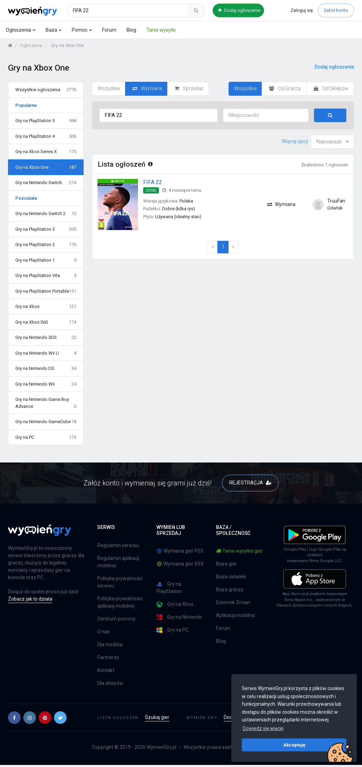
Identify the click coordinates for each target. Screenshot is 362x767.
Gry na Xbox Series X (45, 151)
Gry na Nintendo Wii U (45, 353)
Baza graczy (230, 589)
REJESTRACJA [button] (250, 482)
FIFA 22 (152, 182)
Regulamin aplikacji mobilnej (118, 561)
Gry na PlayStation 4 (45, 136)
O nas (103, 631)
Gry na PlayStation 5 (45, 120)
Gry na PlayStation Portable (45, 291)
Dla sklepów (110, 683)
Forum (109, 30)
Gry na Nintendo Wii (45, 384)
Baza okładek (231, 576)
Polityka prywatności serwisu (120, 582)
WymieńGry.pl (161, 747)
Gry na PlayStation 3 (45, 229)
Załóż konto (336, 10)
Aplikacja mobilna (235, 615)
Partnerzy (108, 657)
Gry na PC (45, 437)
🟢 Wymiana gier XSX (180, 564)
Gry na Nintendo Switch (45, 182)
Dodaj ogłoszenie (239, 10)
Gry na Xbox (45, 306)
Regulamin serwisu (118, 545)
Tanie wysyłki (161, 30)
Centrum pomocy (116, 619)
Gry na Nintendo (179, 617)
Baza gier (226, 564)
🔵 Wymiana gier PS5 (179, 551)
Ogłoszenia (18, 30)
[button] (14, 717)
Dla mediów (110, 644)
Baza (51, 30)
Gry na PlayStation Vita (45, 275)
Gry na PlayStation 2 (45, 244)
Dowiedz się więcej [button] (263, 728)
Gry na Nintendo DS (45, 368)
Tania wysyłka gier (239, 551)
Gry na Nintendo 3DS (45, 337)
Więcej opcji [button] (295, 141)
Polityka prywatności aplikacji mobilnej (120, 602)
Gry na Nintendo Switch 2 (45, 213)
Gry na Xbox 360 (45, 322)
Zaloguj (302, 10)
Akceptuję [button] (294, 745)
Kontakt (105, 670)
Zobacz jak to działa (30, 599)
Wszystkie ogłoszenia (45, 89)
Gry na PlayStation (169, 587)
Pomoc (79, 30)
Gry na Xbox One (45, 167)
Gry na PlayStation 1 (45, 260)
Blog (131, 30)
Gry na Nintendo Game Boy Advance (45, 403)
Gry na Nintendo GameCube (45, 421)
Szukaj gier (157, 717)
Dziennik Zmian (233, 602)
